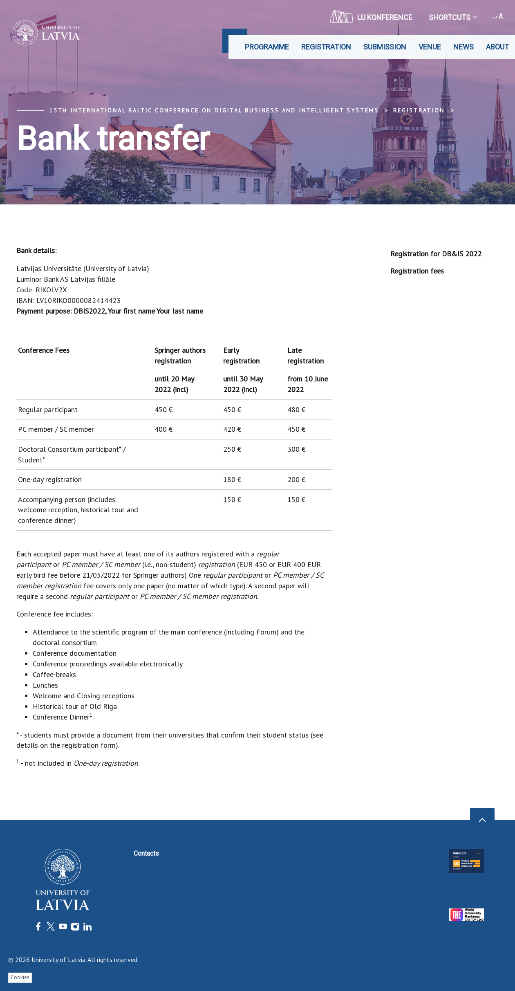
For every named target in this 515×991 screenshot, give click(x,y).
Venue (430, 47)
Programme (267, 47)
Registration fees (417, 271)
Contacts (146, 853)
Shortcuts (453, 17)
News (463, 47)
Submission (384, 47)
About (497, 47)
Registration (326, 47)
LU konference (371, 16)
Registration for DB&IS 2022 (435, 253)
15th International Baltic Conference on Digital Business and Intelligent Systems (214, 110)
